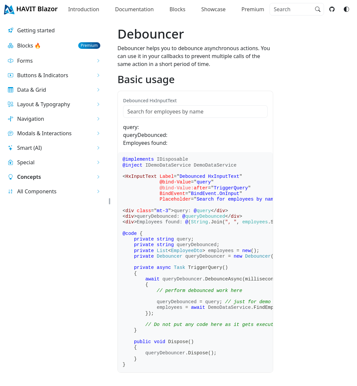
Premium (253, 9)
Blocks (177, 9)
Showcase (213, 9)
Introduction (83, 9)
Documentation (134, 9)
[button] (54, 60)
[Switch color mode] (346, 9)
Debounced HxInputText (150, 100)
